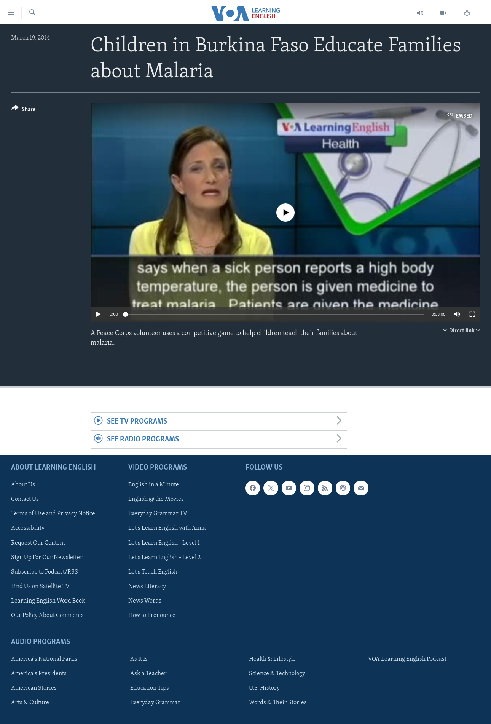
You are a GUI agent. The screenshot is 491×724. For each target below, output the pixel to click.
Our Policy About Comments (47, 615)
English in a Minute (153, 485)
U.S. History (264, 689)
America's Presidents (39, 674)
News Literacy (147, 586)
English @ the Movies (156, 500)
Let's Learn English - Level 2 (164, 558)
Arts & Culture (30, 703)
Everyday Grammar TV (157, 514)
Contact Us (25, 500)
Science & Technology (277, 674)
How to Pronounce (151, 615)
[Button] (23, 110)
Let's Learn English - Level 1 (164, 543)
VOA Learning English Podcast (407, 660)
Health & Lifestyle (272, 660)
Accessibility (28, 529)
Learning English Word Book (48, 601)
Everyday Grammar (155, 703)
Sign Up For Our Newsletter (47, 558)
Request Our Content (38, 543)
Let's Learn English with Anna (167, 529)
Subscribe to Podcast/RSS (44, 572)
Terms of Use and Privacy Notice (53, 514)
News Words (144, 601)
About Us (23, 485)
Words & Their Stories (278, 703)
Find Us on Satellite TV (40, 586)
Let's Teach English (152, 572)
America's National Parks (44, 660)
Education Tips (149, 689)
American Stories (34, 689)
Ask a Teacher (148, 674)
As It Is (139, 660)
